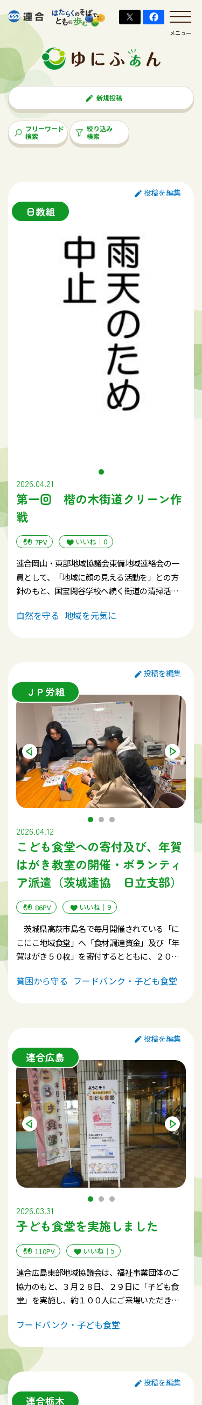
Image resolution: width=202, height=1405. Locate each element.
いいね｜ (86, 542)
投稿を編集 (158, 192)
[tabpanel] (101, 337)
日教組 (40, 211)
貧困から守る (42, 980)
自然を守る (37, 615)
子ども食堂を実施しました (87, 1225)
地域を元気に (90, 615)
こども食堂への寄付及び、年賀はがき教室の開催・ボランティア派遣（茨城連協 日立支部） (99, 863)
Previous (29, 751)
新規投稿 (103, 97)
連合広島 (45, 1057)
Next (172, 751)
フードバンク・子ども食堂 (125, 980)
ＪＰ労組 (45, 691)
